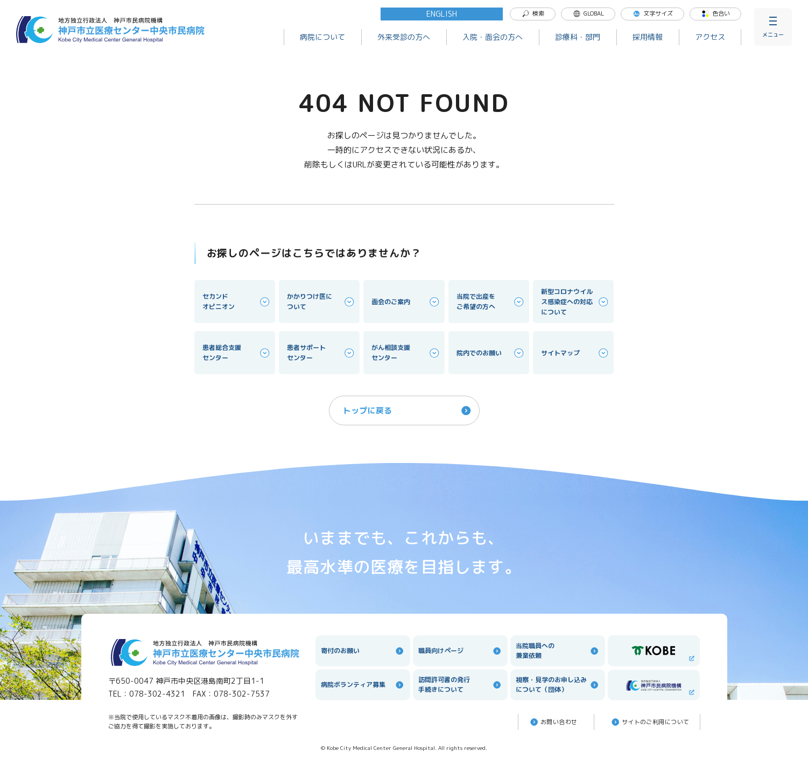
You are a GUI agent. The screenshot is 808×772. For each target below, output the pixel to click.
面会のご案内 (405, 301)
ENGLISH (441, 14)
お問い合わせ (553, 722)
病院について (322, 37)
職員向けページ (460, 650)
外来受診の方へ (403, 37)
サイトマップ (575, 353)
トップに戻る (408, 410)
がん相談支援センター (405, 352)
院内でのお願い (490, 353)
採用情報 (648, 37)
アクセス (710, 37)
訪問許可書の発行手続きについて (460, 684)
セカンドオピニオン (236, 301)
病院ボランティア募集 (363, 684)
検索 (533, 13)
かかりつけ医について (321, 301)
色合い (715, 13)
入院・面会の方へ (492, 37)
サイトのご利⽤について (650, 722)
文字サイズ (653, 13)
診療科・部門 (577, 37)
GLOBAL (588, 13)
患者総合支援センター (236, 352)
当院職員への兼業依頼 (558, 650)
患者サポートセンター (321, 352)
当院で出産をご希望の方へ (490, 301)
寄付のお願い (363, 650)
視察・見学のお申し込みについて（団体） (558, 684)
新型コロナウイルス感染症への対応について (575, 302)
